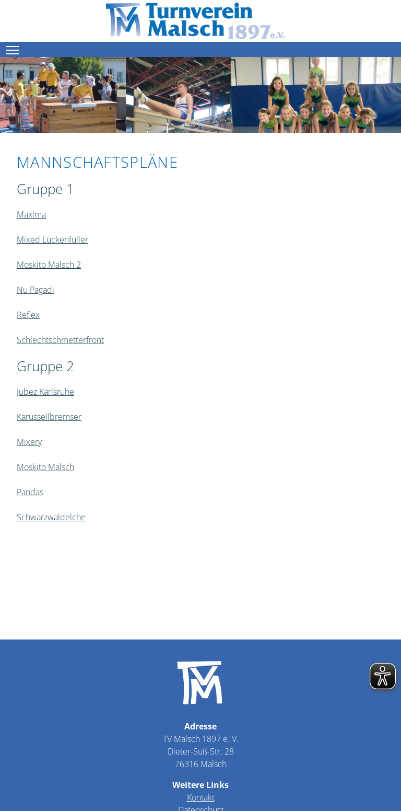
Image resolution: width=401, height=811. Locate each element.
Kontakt (201, 797)
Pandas (30, 492)
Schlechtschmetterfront (60, 340)
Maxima (31, 214)
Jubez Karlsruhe (45, 391)
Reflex (28, 315)
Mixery (29, 442)
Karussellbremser (49, 416)
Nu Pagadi (35, 289)
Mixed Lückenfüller (52, 239)
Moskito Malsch (45, 467)
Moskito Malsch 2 (49, 264)
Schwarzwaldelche (51, 517)
